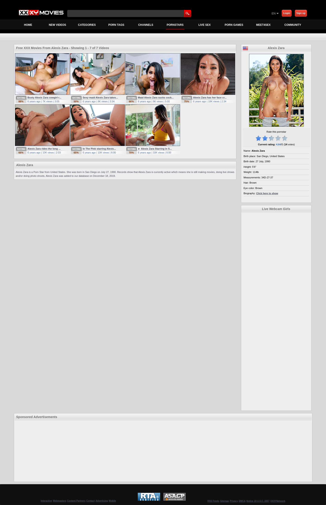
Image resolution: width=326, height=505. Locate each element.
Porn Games (234, 24)
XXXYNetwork (277, 501)
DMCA (242, 501)
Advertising (101, 501)
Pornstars (175, 26)
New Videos (57, 24)
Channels (145, 24)
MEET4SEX (263, 24)
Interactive (46, 501)
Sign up (300, 13)
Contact (90, 501)
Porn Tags (116, 24)
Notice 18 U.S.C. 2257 (257, 501)
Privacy (234, 501)
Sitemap (224, 501)
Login (286, 13)
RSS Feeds (213, 501)
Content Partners (76, 501)
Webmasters (59, 501)
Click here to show (267, 193)
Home (28, 24)
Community (292, 24)
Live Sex (204, 24)
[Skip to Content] (218, 13)
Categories (87, 24)
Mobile (112, 501)
